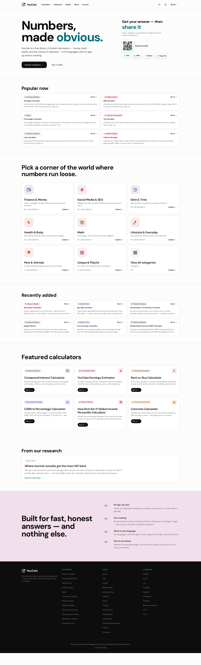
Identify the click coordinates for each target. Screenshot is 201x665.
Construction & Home (70, 626)
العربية (145, 590)
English (146, 586)
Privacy (105, 617)
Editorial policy (108, 604)
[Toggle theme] (165, 4)
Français (146, 599)
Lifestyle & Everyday (69, 608)
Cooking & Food (68, 635)
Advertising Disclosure (111, 635)
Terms (105, 613)
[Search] (159, 4)
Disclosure (107, 644)
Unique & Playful (68, 617)
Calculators (45, 4)
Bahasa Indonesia (150, 617)
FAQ (104, 590)
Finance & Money (68, 586)
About (76, 4)
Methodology (108, 599)
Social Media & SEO (69, 590)
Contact (85, 4)
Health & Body (67, 599)
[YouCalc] (29, 5)
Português (147, 608)
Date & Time (66, 595)
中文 (144, 626)
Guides (68, 4)
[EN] (174, 5)
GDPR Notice (107, 626)
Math (64, 604)
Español (146, 604)
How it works (57, 65)
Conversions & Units (70, 622)
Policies (105, 640)
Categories (57, 4)
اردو (144, 595)
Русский (146, 613)
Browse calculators (34, 65)
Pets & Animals (68, 613)
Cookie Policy (108, 622)
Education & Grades (69, 631)
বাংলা (145, 622)
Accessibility (107, 631)
